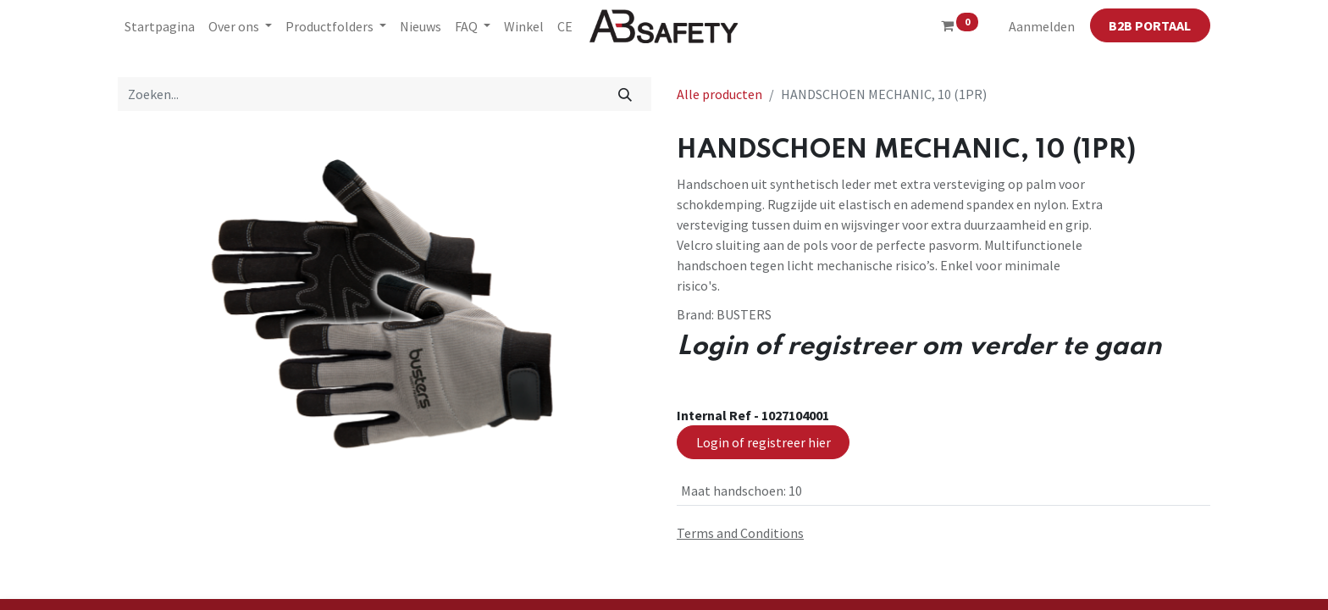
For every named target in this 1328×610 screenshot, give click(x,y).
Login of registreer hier (763, 442)
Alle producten (719, 94)
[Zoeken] (625, 94)
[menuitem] (160, 26)
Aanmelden (1042, 26)
